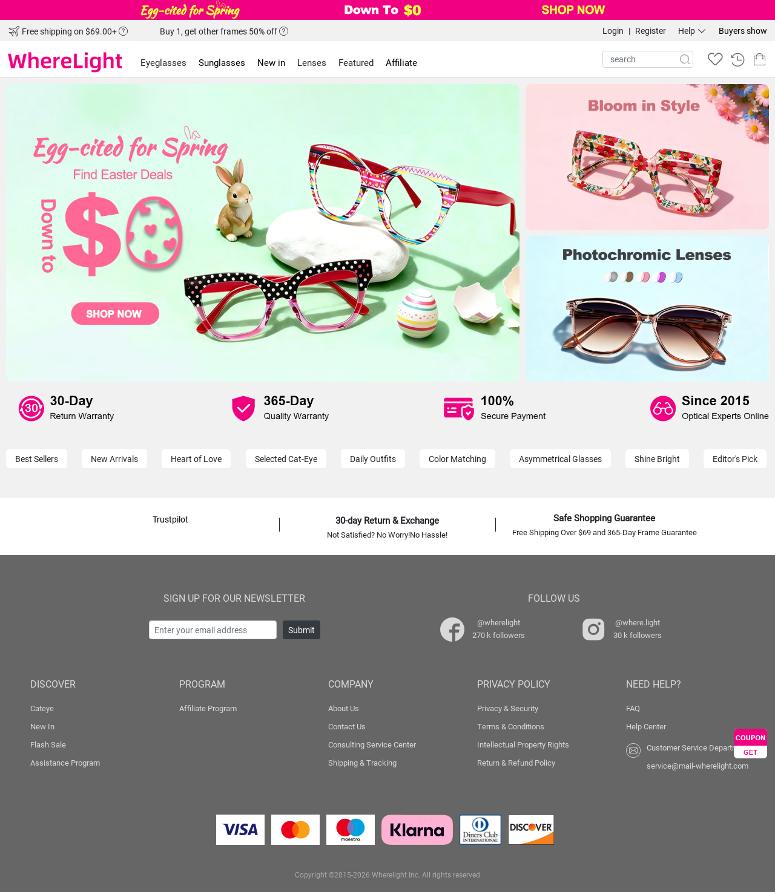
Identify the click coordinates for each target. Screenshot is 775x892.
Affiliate (401, 62)
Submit (301, 630)
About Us (343, 708)
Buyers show (743, 30)
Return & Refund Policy (516, 762)
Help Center (646, 726)
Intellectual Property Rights (523, 744)
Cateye (42, 708)
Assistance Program (65, 762)
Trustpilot (170, 519)
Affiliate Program (208, 708)
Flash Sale (48, 744)
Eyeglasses (163, 62)
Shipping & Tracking (362, 762)
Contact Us (347, 726)
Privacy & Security (507, 708)
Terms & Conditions (510, 726)
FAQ (633, 708)
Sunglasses (222, 62)
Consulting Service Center (372, 744)
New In (42, 726)
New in (271, 62)
